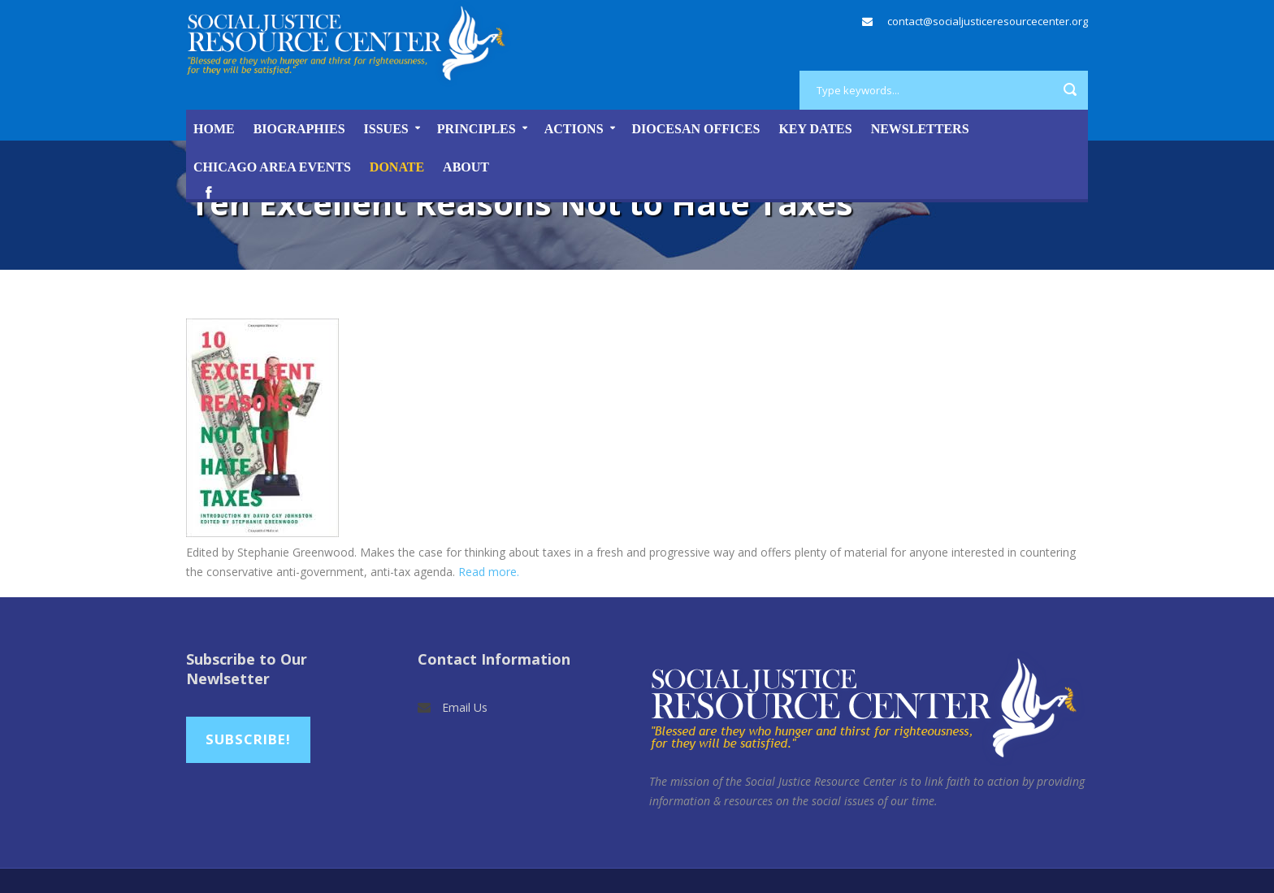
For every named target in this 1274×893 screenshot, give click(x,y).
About (466, 167)
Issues (386, 129)
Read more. (488, 571)
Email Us (465, 707)
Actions (574, 129)
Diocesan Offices (696, 129)
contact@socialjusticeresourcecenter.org (987, 21)
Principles (476, 129)
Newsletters (920, 129)
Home (214, 129)
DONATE (397, 167)
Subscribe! (248, 739)
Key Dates (815, 129)
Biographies (299, 129)
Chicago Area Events (272, 167)
